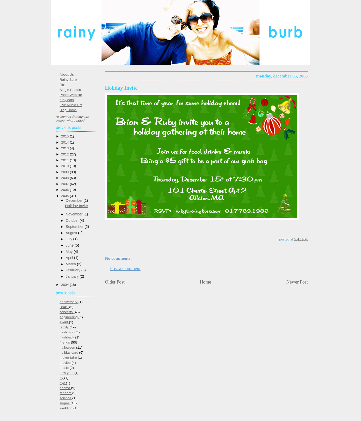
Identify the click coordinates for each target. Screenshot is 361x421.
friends (65, 342)
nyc (63, 383)
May (70, 252)
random (66, 393)
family (64, 327)
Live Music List (71, 105)
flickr (63, 85)
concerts (67, 312)
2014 (65, 142)
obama (65, 388)
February (73, 270)
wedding (67, 408)
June (70, 245)
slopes (65, 403)
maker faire (69, 357)
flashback (67, 337)
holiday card (69, 352)
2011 (65, 160)
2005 (65, 196)
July (69, 239)
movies (65, 363)
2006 (65, 190)
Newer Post (297, 282)
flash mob (68, 332)
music (64, 368)
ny (62, 378)
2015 (65, 136)
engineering (69, 317)
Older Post (114, 282)
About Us (67, 74)
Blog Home (68, 110)
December (74, 200)
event (64, 322)
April (70, 258)
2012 (65, 154)
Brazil (64, 307)
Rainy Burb (68, 80)
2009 (65, 172)
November (74, 214)
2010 (65, 166)
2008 (65, 178)
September (75, 227)
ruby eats (67, 100)
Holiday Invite (121, 88)
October (73, 220)
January (73, 276)
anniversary (69, 302)
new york (67, 373)
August (72, 233)
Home (205, 282)
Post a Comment (125, 268)
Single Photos (70, 90)
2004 (65, 285)
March (71, 264)
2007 (65, 184)
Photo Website (71, 95)
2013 (65, 148)
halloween (68, 347)
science (66, 398)
